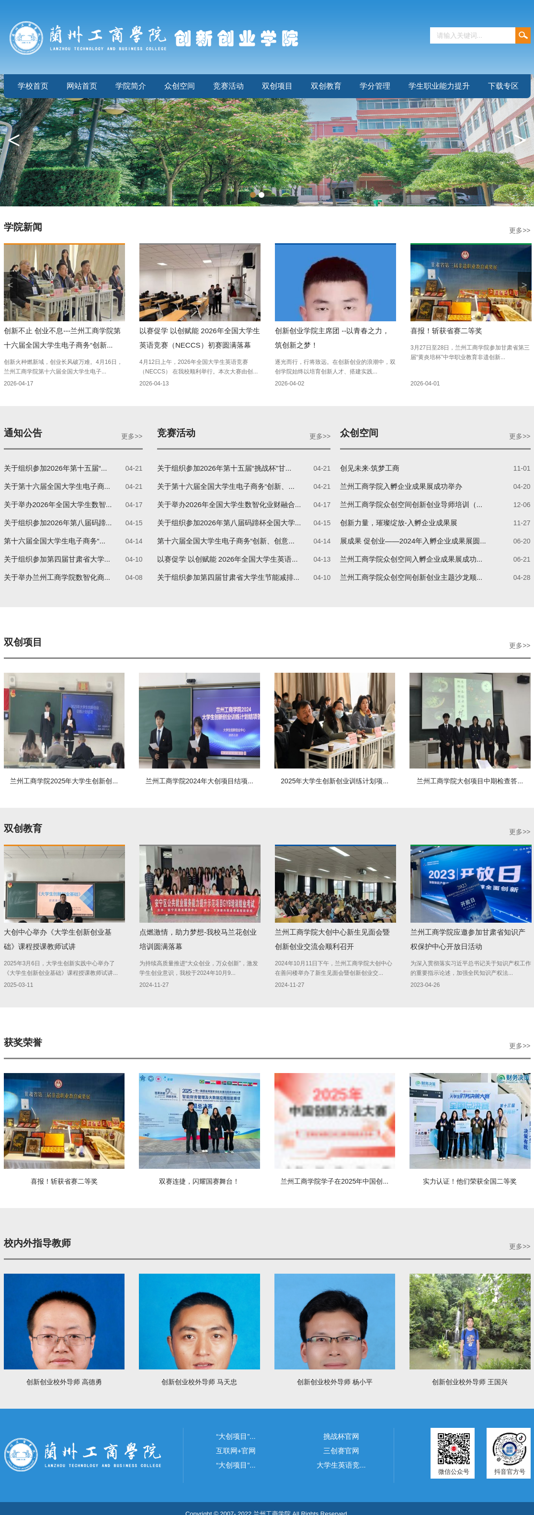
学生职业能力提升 (439, 86)
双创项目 (277, 86)
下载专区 (503, 86)
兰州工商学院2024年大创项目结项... (199, 781)
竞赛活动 (228, 86)
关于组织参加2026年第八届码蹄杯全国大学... (229, 523)
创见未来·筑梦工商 (369, 468)
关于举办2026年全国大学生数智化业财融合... (229, 504)
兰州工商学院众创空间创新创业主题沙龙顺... (411, 577)
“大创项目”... (236, 1436)
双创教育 (326, 86)
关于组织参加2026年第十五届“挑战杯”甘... (224, 468)
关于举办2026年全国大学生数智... (58, 504)
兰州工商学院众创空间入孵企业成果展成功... (411, 559)
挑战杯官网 (341, 1436)
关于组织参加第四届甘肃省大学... (57, 559)
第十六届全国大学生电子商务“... (55, 541)
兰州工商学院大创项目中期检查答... (470, 781)
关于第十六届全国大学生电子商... (57, 486)
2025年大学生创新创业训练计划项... (334, 781)
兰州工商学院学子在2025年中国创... (334, 1181)
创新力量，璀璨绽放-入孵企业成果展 (398, 523)
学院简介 (130, 86)
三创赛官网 (341, 1451)
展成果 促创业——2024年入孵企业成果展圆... (413, 541)
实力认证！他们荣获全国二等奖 (470, 1181)
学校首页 (33, 86)
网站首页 (82, 86)
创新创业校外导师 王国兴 (470, 1382)
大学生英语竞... (341, 1465)
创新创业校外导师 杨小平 (335, 1382)
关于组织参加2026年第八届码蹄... (58, 523)
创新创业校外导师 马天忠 (199, 1382)
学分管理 (375, 86)
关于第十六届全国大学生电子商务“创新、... (226, 486)
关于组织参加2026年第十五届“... (55, 468)
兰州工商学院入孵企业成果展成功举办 (401, 486)
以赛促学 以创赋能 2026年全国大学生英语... (227, 559)
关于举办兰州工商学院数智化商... (57, 577)
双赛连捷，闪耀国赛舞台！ (199, 1181)
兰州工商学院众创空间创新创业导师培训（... (411, 504)
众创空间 (179, 86)
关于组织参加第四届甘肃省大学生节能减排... (228, 577)
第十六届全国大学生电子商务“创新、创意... (226, 541)
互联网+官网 (236, 1451)
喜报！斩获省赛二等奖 (446, 331)
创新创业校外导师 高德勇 (64, 1382)
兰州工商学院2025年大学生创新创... (64, 781)
